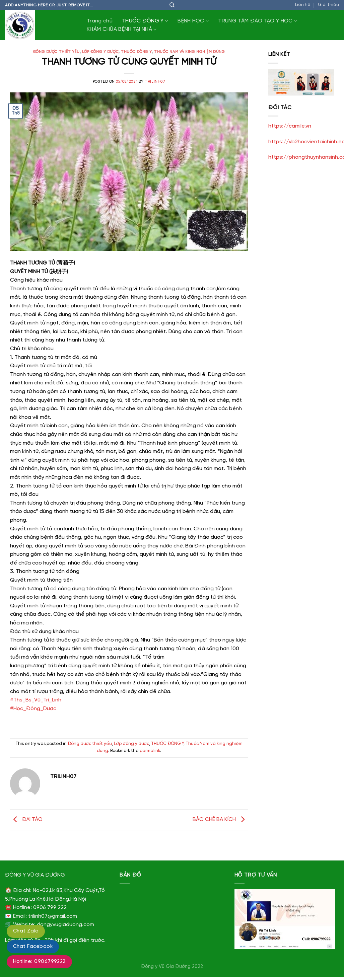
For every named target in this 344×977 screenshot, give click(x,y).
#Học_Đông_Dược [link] (33, 708)
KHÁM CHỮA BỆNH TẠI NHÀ (122, 29)
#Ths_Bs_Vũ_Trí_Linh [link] (35, 700)
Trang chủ (100, 21)
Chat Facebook (33, 946)
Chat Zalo (26, 931)
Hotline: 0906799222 (39, 961)
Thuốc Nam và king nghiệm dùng (189, 52)
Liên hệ (303, 5)
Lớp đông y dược (100, 52)
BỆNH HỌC (193, 21)
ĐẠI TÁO (26, 819)
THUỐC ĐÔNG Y (145, 21)
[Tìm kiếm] (172, 5)
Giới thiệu (328, 5)
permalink (150, 751)
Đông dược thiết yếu (56, 52)
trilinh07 (155, 82)
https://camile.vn (289, 126)
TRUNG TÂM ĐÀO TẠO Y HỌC (257, 21)
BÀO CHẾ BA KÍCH (220, 819)
